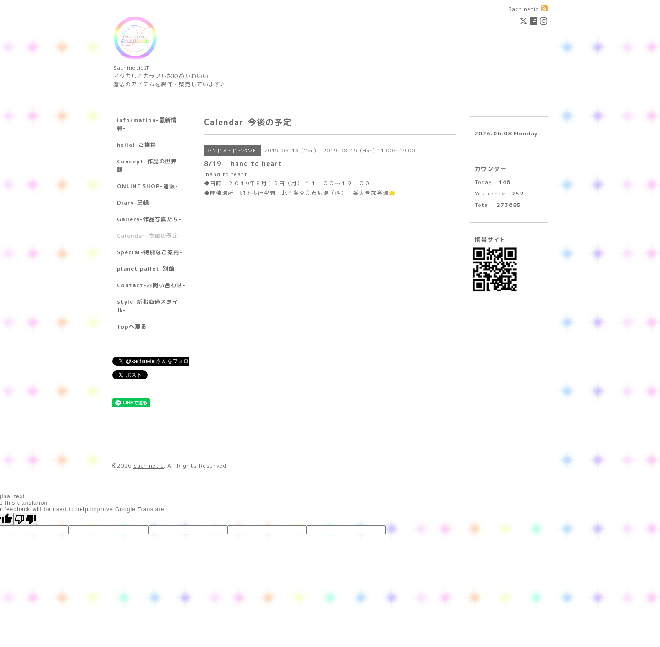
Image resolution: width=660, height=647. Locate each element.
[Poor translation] (25, 519)
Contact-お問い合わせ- (151, 285)
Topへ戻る (132, 326)
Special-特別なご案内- (149, 252)
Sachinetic (148, 465)
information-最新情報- (147, 124)
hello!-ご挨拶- (138, 145)
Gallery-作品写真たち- (149, 219)
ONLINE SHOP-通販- (147, 186)
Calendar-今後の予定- (149, 236)
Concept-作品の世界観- (147, 165)
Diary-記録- (134, 202)
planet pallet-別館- (147, 269)
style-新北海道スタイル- (147, 306)
